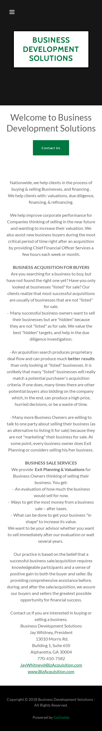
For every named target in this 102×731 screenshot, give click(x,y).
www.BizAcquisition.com (51, 671)
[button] (12, 12)
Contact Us (51, 148)
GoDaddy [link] (62, 717)
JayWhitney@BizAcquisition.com (51, 664)
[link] (51, 59)
